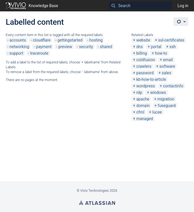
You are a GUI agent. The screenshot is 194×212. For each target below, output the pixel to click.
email (168, 59)
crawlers (143, 66)
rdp (139, 92)
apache (142, 99)
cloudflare (41, 40)
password (145, 73)
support (16, 53)
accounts (17, 40)
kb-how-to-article (151, 79)
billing (141, 53)
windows (158, 92)
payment (44, 46)
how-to (161, 53)
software (167, 66)
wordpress (145, 86)
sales (166, 73)
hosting (96, 40)
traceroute (39, 53)
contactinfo (173, 86)
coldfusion (145, 59)
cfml (140, 112)
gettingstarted (69, 40)
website (143, 40)
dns (139, 46)
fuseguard (167, 105)
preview (65, 46)
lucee (157, 112)
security (86, 46)
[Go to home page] (32, 5)
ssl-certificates (171, 40)
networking (19, 46)
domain (143, 105)
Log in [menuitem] (182, 5)
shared (106, 46)
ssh (173, 46)
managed (144, 118)
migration (165, 99)
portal (156, 46)
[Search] (113, 5)
